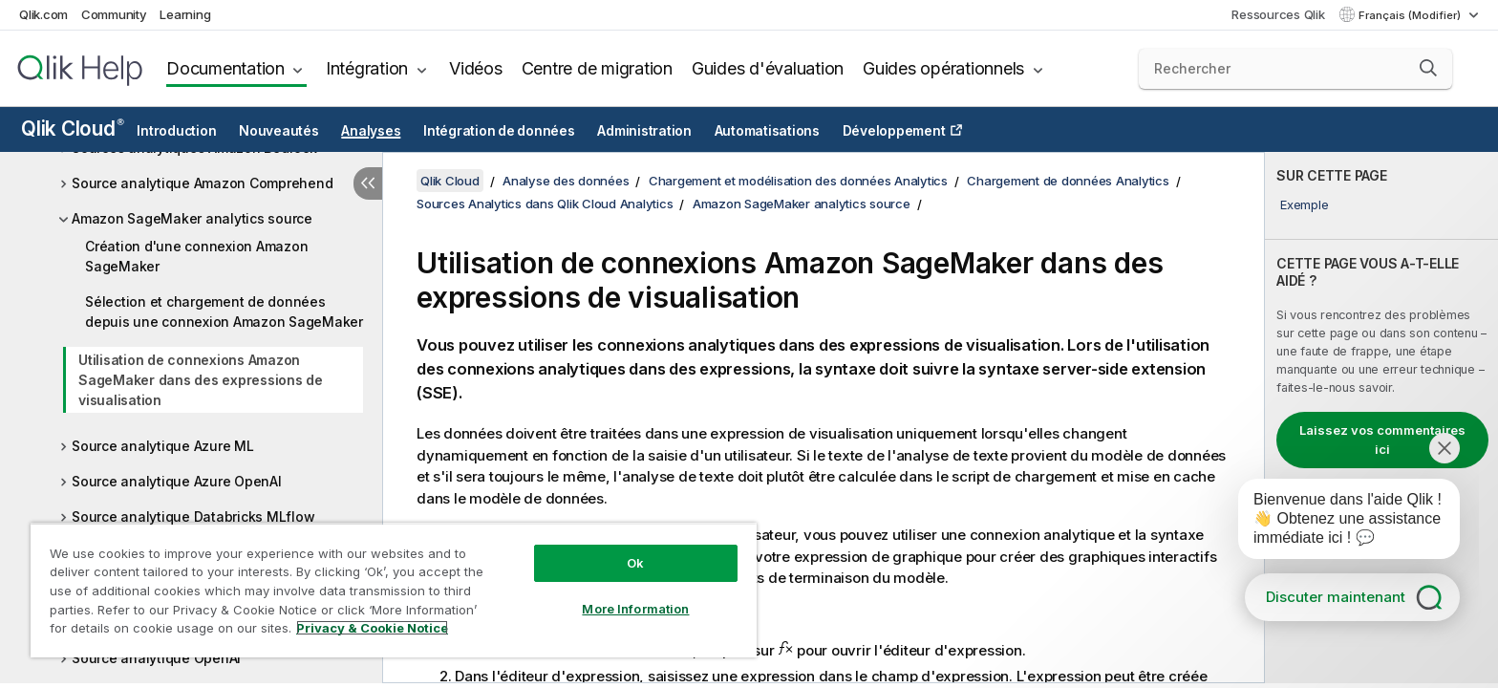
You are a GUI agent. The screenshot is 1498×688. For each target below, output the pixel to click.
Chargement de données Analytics (1067, 180)
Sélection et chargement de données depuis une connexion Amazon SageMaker (224, 311)
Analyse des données (566, 180)
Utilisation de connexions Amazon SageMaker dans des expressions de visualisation (200, 380)
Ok (635, 562)
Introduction (176, 131)
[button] (1428, 67)
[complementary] (1381, 417)
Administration (644, 131)
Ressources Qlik (1277, 14)
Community (114, 14)
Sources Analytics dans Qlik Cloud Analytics (545, 203)
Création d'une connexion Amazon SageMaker (196, 256)
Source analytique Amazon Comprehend (202, 183)
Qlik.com (43, 14)
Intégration (367, 68)
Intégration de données (499, 131)
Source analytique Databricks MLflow (193, 516)
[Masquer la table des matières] (367, 183)
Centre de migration (597, 68)
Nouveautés (279, 131)
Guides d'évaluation (768, 68)
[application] (1335, 522)
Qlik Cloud (72, 128)
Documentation (225, 68)
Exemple (1304, 204)
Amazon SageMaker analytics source (192, 218)
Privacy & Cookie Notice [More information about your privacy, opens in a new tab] (372, 627)
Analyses (370, 131)
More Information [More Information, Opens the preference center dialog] (635, 608)
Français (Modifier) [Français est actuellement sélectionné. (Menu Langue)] (1411, 15)
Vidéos (476, 68)
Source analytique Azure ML (163, 446)
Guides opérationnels (943, 68)
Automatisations (767, 131)
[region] (394, 590)
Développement (894, 131)
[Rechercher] (1296, 69)
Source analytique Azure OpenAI (177, 481)
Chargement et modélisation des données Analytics (798, 180)
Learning (185, 14)
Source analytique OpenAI (156, 658)
